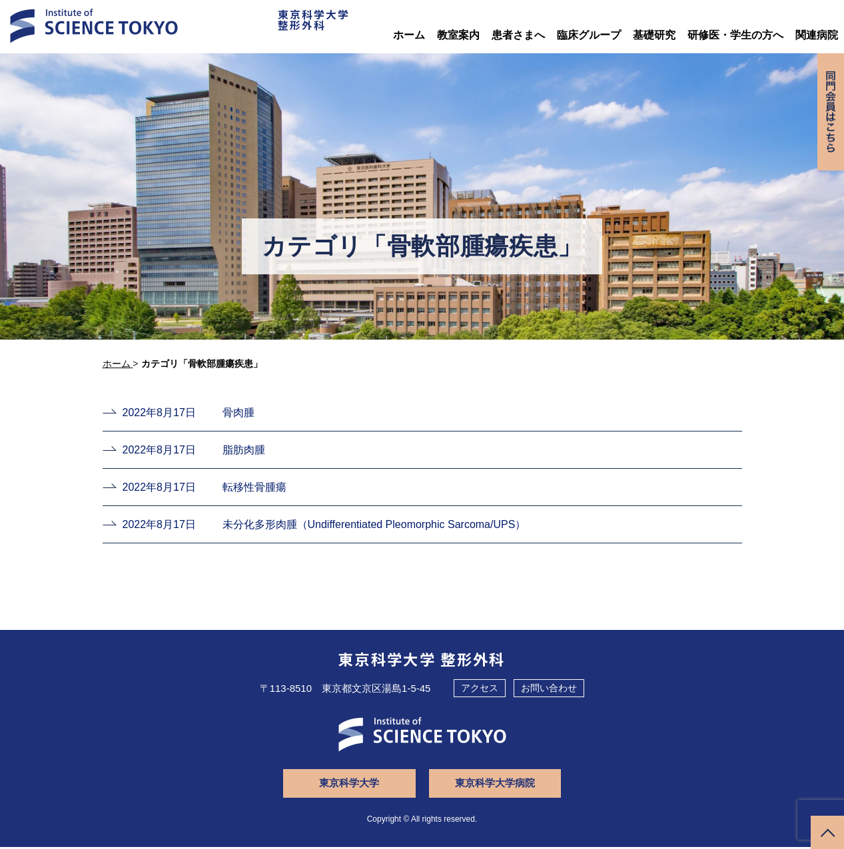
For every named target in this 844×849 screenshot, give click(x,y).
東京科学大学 (352, 784)
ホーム (409, 35)
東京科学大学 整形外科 (422, 660)
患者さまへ (518, 35)
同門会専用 (830, 114)
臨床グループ (589, 35)
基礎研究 (654, 35)
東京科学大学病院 (492, 784)
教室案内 (458, 35)
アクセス (479, 690)
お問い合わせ (549, 690)
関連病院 (816, 35)
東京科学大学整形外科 (306, 23)
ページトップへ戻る (827, 832)
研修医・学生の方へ (735, 35)
